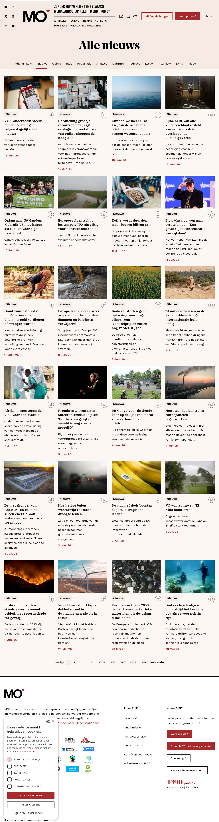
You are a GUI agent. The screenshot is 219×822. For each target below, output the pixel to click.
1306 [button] (112, 662)
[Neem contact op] (121, 16)
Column (118, 63)
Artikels (60, 20)
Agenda (75, 25)
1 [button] (68, 662)
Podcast (134, 63)
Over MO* (130, 718)
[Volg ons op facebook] (5, 6)
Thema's (87, 20)
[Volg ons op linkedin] (13, 16)
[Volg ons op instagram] (13, 6)
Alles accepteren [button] (31, 794)
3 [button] (80, 662)
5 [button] (91, 662)
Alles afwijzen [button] (31, 803)
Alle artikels (23, 63)
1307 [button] (122, 662)
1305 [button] (102, 662)
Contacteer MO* (135, 736)
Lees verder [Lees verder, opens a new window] (29, 750)
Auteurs (101, 20)
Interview (164, 63)
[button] (30, 812)
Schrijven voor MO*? (138, 754)
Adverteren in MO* (137, 763)
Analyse (101, 63)
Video (192, 63)
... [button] (95, 662)
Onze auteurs (133, 745)
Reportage (84, 63)
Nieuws (42, 63)
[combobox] (48, 720)
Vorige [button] (59, 662)
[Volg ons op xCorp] (5, 16)
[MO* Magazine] (36, 16)
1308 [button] (133, 662)
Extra (179, 63)
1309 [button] (143, 662)
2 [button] (74, 662)
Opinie (56, 63)
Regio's (74, 20)
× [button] (53, 720)
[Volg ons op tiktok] (5, 25)
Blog (69, 63)
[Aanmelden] (135, 16)
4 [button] (85, 662)
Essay (149, 63)
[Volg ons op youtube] (13, 25)
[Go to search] (128, 16)
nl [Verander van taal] (209, 16)
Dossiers (60, 25)
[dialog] (31, 767)
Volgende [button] (157, 662)
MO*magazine (91, 25)
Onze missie (132, 727)
